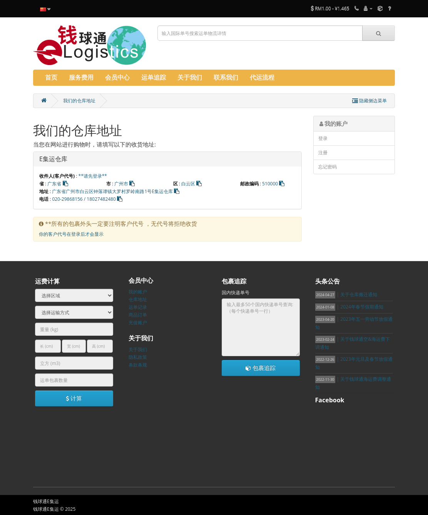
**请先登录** (93, 176)
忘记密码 (327, 166)
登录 (323, 138)
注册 (323, 152)
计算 (74, 398)
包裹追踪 (261, 368)
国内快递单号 (235, 292)
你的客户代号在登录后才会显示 (71, 234)
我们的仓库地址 (79, 100)
